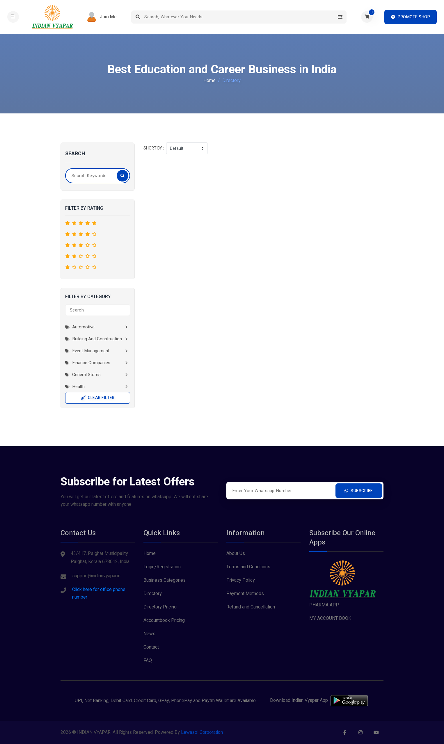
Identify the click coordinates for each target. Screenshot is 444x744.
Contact (151, 647)
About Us (235, 553)
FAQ (147, 660)
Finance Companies (87, 362)
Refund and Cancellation (250, 607)
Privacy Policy (240, 580)
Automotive (80, 327)
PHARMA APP (324, 604)
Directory (152, 593)
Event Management (87, 351)
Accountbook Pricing (164, 620)
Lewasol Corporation (202, 732)
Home (209, 80)
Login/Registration (162, 566)
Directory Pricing (160, 607)
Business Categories (164, 580)
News (149, 633)
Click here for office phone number (98, 593)
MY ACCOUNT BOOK (330, 618)
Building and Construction (93, 339)
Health (75, 386)
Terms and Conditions (248, 566)
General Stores (83, 374)
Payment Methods (245, 593)
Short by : (153, 148)
